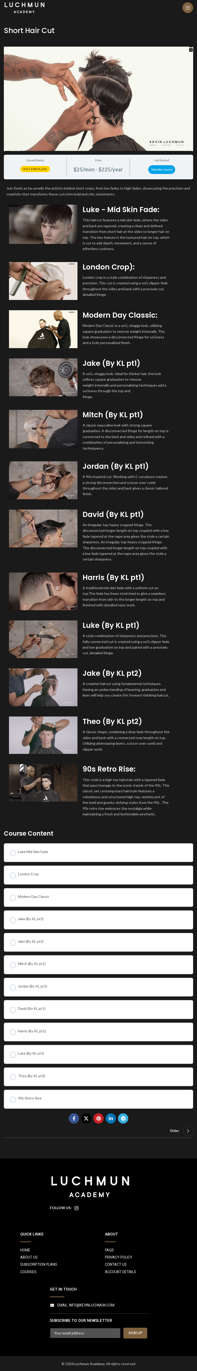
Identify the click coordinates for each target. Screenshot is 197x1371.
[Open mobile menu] (188, 8)
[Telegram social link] (123, 1118)
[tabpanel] (98, 502)
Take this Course (161, 169)
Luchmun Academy (89, 1364)
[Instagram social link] (76, 1208)
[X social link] (86, 1118)
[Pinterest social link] (98, 1118)
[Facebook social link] (74, 1118)
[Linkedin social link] (111, 1118)
